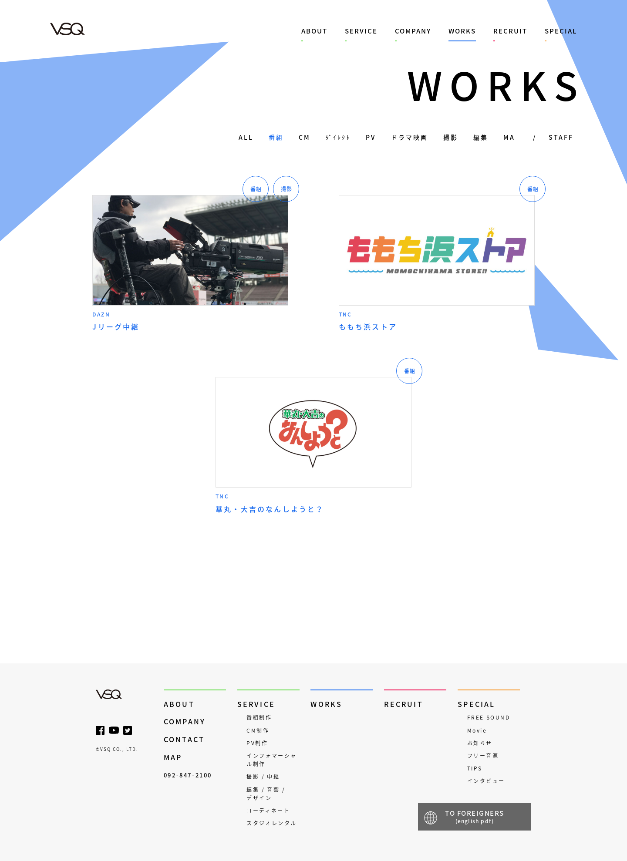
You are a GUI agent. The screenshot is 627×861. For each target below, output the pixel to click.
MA (509, 137)
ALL (246, 137)
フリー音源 (483, 756)
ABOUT (314, 31)
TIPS (474, 768)
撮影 (450, 137)
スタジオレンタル (271, 823)
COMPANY (413, 31)
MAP (173, 757)
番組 (276, 137)
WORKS (462, 31)
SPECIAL (561, 31)
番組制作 (259, 717)
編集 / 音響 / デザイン (265, 794)
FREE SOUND (488, 717)
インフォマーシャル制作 (271, 760)
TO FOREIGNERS (474, 816)
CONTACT (184, 739)
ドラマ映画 (409, 137)
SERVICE (361, 31)
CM (304, 137)
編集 (480, 137)
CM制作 (257, 730)
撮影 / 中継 (263, 776)
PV (371, 137)
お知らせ (479, 743)
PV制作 (257, 743)
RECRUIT (510, 31)
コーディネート (268, 810)
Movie (477, 730)
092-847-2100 (188, 775)
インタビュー (486, 781)
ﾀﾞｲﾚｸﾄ (338, 137)
